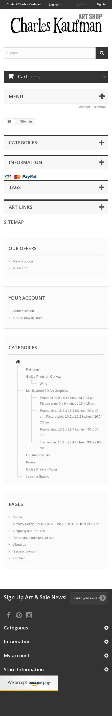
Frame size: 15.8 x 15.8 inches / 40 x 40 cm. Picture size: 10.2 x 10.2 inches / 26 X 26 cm (70, 416)
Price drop (20, 268)
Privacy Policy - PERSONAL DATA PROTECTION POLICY (55, 524)
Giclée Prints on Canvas (43, 376)
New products (22, 261)
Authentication (23, 311)
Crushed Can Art (38, 455)
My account (17, 655)
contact (84, 107)
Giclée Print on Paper (41, 469)
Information (25, 162)
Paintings (32, 369)
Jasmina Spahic (37, 476)
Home (17, 517)
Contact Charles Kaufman (23, 4)
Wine (43, 383)
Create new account (27, 318)
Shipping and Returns (28, 531)
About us (19, 544)
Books (30, 462)
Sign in (101, 4)
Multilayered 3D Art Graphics (47, 391)
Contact (18, 558)
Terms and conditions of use (33, 538)
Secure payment (24, 551)
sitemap (100, 107)
